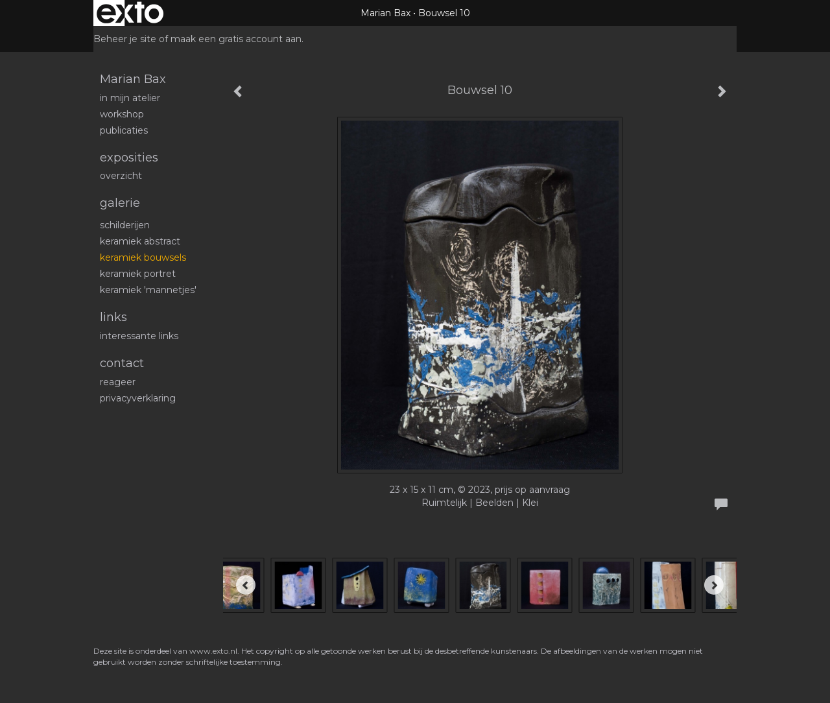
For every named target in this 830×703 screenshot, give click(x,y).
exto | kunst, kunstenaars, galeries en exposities (130, 13)
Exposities (129, 157)
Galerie (120, 203)
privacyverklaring (138, 398)
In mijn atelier (130, 98)
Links (113, 317)
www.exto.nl (213, 651)
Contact (122, 363)
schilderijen (125, 225)
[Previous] (245, 585)
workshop (122, 114)
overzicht (121, 176)
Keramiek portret (138, 274)
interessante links (139, 336)
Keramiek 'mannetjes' (148, 290)
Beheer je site (124, 39)
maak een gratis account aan (236, 39)
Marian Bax (385, 13)
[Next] (714, 585)
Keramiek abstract (140, 241)
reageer (118, 382)
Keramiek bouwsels (143, 257)
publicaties (124, 130)
